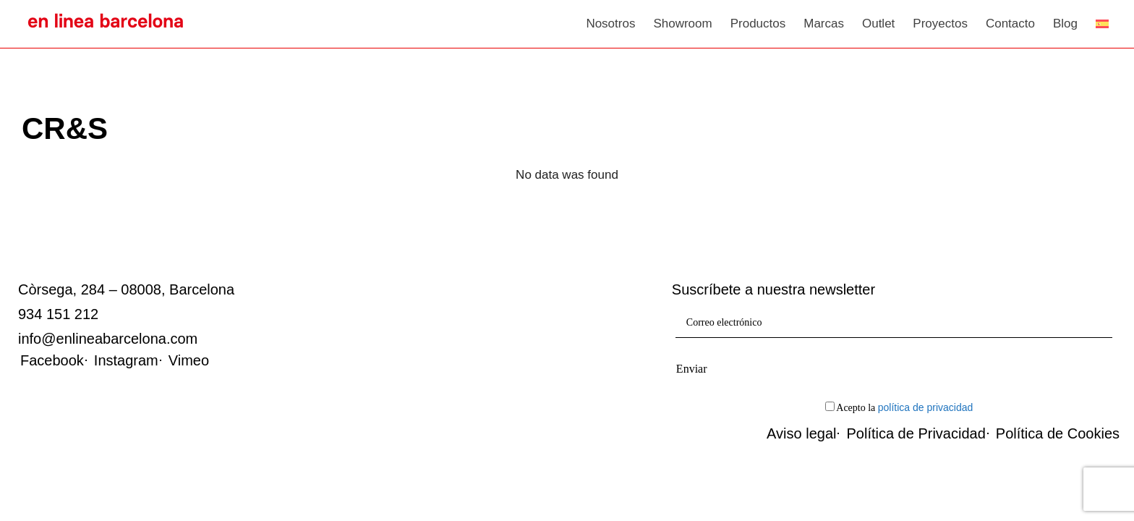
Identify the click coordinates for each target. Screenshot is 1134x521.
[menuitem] (1102, 24)
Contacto (1010, 23)
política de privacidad (925, 407)
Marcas (823, 23)
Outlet (878, 23)
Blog (1065, 23)
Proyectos (940, 23)
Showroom (682, 23)
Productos (758, 23)
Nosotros (610, 23)
